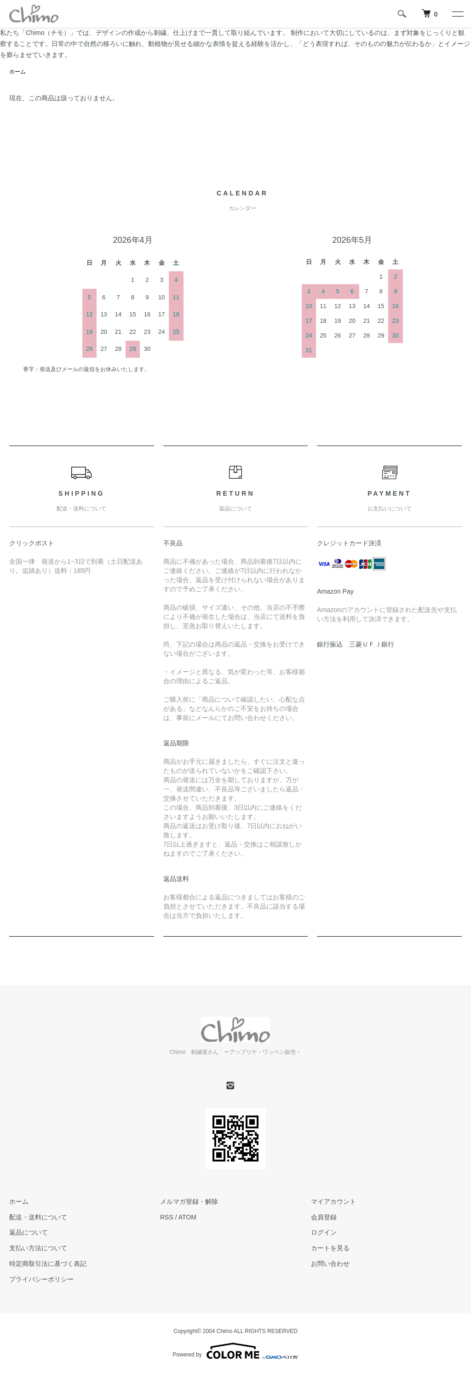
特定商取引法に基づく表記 (47, 1263)
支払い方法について (38, 1248)
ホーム (17, 72)
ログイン (324, 1232)
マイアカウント (333, 1201)
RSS (166, 1217)
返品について (28, 1232)
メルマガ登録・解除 (189, 1201)
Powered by (235, 1351)
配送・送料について (38, 1217)
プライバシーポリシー (41, 1279)
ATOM (187, 1217)
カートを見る (330, 1248)
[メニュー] (457, 14)
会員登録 (324, 1217)
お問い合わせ (330, 1263)
